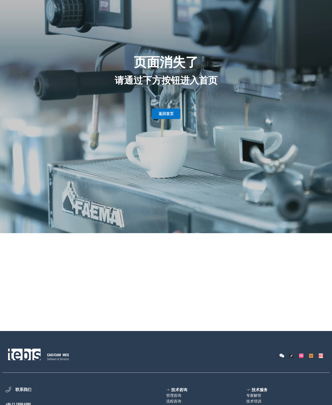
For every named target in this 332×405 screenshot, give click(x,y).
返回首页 (166, 113)
